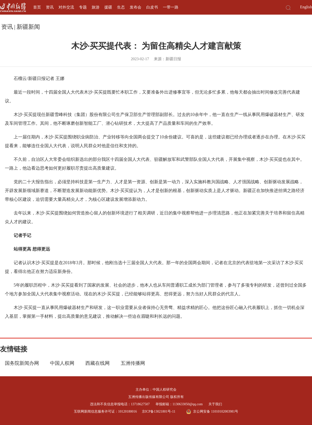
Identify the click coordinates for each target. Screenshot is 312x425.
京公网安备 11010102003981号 (212, 411)
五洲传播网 (133, 363)
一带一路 (170, 7)
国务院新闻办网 (22, 363)
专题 (83, 7)
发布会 (135, 7)
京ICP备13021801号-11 (159, 411)
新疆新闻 (28, 27)
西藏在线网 (97, 363)
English (306, 7)
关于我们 (215, 404)
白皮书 (152, 7)
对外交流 (66, 7)
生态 (121, 7)
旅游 (95, 7)
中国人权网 (62, 363)
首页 (37, 7)
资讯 (50, 7)
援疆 (108, 7)
